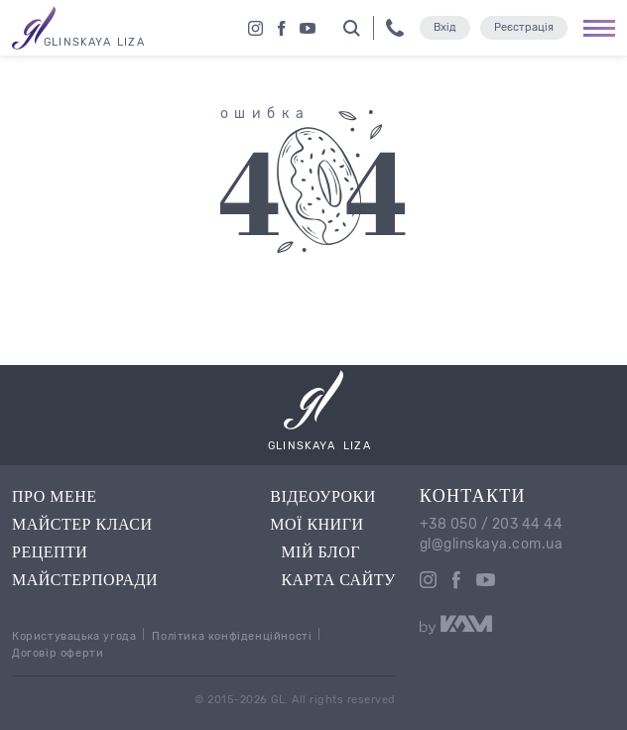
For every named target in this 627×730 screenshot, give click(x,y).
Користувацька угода (74, 636)
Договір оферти (57, 653)
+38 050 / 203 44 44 (492, 525)
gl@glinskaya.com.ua (492, 544)
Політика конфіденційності (232, 636)
